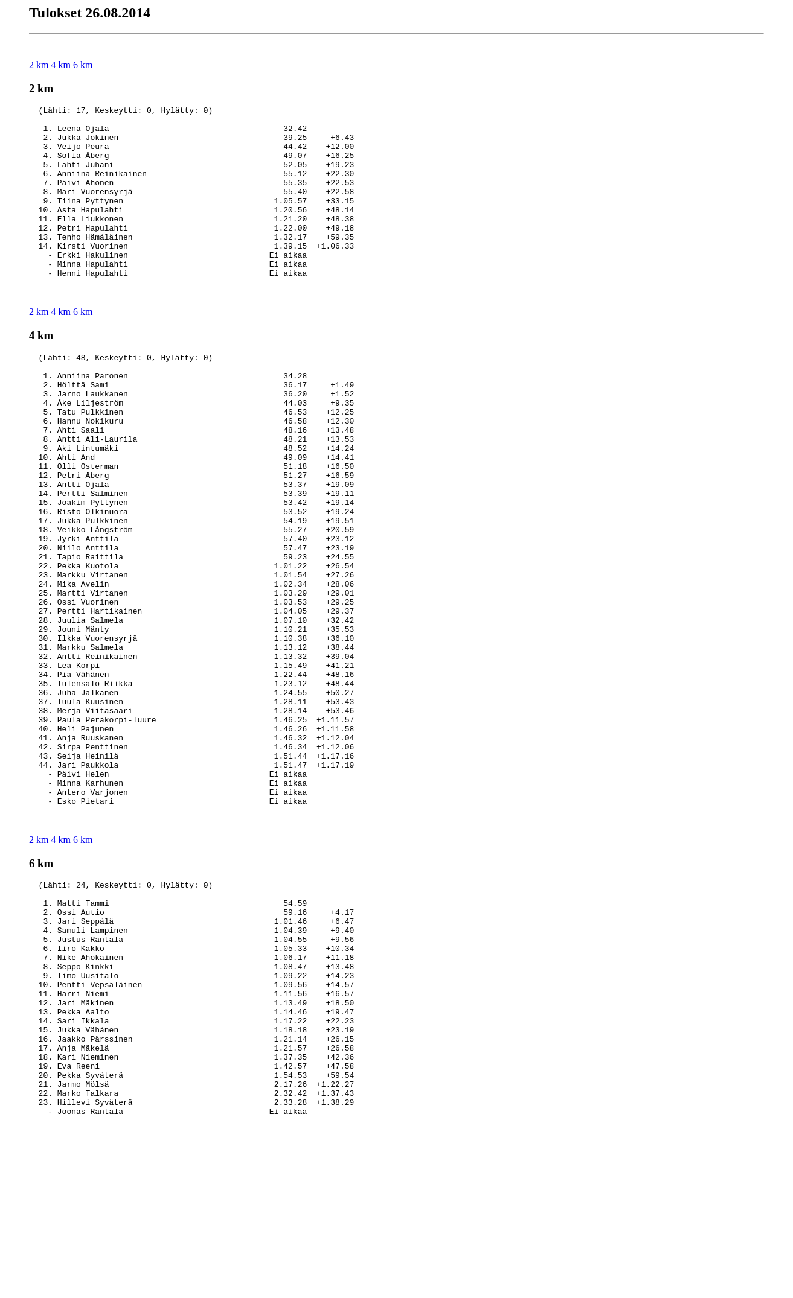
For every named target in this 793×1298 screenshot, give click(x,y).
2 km (38, 65)
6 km (82, 65)
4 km (60, 65)
